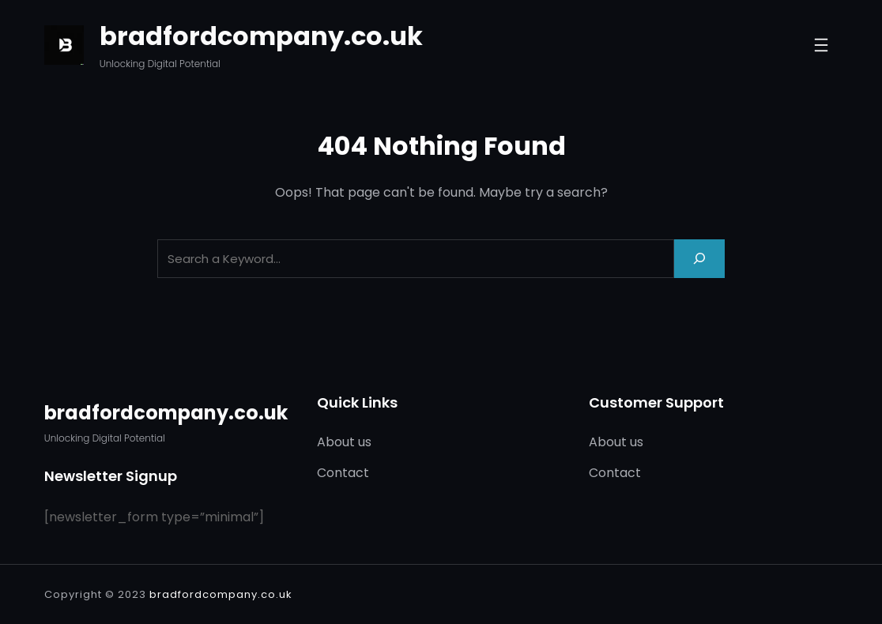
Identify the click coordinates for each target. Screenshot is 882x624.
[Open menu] (821, 45)
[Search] (699, 258)
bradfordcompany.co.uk (261, 36)
